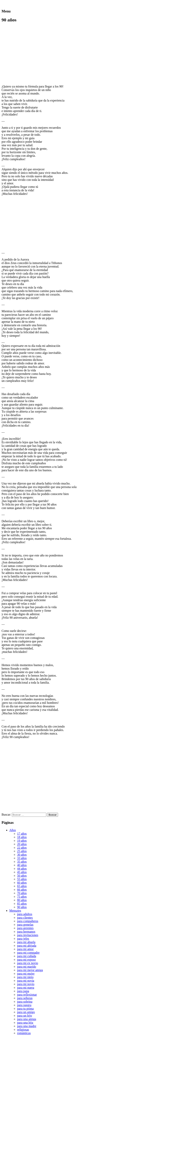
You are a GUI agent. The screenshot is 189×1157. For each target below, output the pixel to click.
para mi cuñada (26, 956)
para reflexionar (27, 994)
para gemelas (25, 924)
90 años (22, 907)
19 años (22, 840)
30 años (22, 854)
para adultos (24, 914)
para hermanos (26, 931)
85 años (22, 903)
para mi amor (25, 949)
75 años (22, 896)
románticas (24, 1033)
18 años (22, 837)
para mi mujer (26, 973)
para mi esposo (26, 959)
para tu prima (25, 1008)
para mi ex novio (27, 963)
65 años (22, 886)
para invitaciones (27, 935)
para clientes (25, 917)
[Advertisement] (34, 53)
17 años (22, 833)
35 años (22, 861)
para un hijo (24, 1015)
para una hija (25, 1022)
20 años (22, 844)
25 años (22, 851)
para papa (23, 991)
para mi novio (25, 984)
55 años (22, 879)
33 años (22, 858)
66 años (22, 889)
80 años (22, 900)
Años (12, 830)
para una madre (26, 1026)
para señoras (25, 998)
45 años (22, 872)
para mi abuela (26, 942)
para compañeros (27, 921)
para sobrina (24, 1001)
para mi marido (26, 966)
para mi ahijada (26, 945)
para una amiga (26, 1019)
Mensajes (15, 910)
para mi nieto (25, 977)
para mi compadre (28, 952)
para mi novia (25, 980)
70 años (22, 893)
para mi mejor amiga (30, 970)
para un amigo (26, 1012)
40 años (22, 865)
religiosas (23, 1029)
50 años (22, 875)
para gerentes (25, 928)
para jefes (23, 938)
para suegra (24, 1005)
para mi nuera (25, 987)
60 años (22, 882)
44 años (22, 868)
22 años (22, 847)
